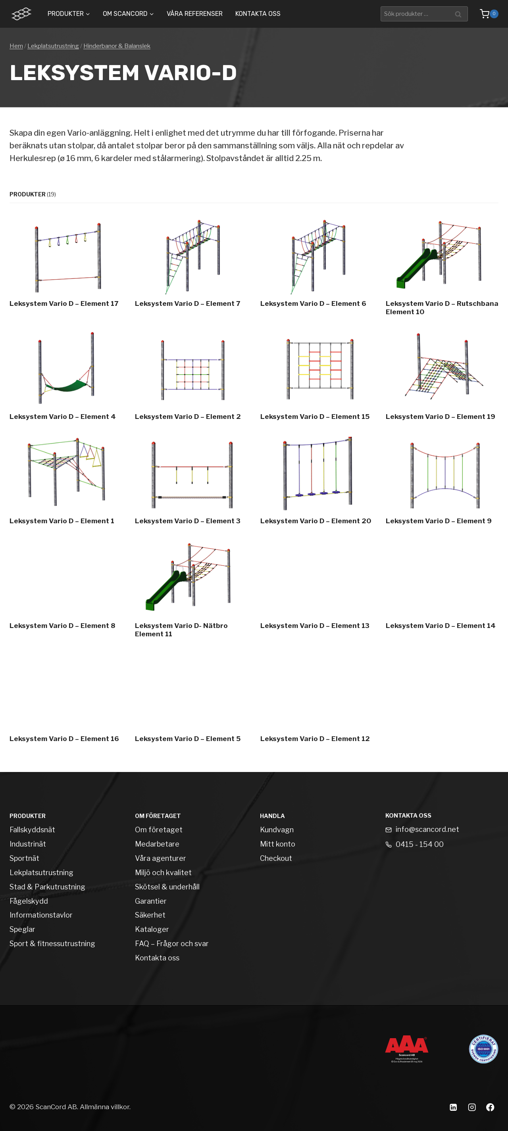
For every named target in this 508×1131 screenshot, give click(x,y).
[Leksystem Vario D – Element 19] (442, 378)
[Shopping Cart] (485, 14)
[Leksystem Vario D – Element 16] (66, 700)
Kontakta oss (258, 13)
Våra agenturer (160, 858)
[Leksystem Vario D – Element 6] (316, 269)
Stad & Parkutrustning (47, 887)
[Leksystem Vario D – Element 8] (66, 591)
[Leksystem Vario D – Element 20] (316, 483)
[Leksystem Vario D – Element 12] (316, 700)
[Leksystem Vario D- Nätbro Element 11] (191, 591)
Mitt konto (277, 844)
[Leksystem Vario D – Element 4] (66, 378)
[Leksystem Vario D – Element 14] (442, 591)
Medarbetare (157, 844)
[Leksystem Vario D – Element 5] (191, 700)
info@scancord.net (427, 829)
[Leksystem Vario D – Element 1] (66, 483)
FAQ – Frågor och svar (172, 943)
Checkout (276, 858)
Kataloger (152, 929)
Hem (16, 46)
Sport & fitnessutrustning (52, 943)
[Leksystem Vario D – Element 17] (66, 269)
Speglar (22, 929)
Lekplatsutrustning (53, 46)
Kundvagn (277, 830)
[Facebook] (490, 1107)
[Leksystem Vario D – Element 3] (191, 483)
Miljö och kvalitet (163, 872)
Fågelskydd (29, 901)
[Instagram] (472, 1107)
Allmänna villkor (104, 1107)
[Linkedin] (453, 1107)
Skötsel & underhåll (167, 887)
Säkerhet (150, 915)
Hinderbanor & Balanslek (116, 46)
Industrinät (28, 844)
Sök (459, 13)
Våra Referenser (195, 13)
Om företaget (159, 830)
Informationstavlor (41, 915)
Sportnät (24, 858)
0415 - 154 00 (420, 844)
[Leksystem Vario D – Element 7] (191, 269)
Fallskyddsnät (32, 830)
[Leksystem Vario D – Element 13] (316, 591)
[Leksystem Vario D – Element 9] (442, 483)
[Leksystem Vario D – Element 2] (191, 378)
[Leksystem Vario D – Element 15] (316, 378)
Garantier (151, 901)
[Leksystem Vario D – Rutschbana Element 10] (442, 269)
